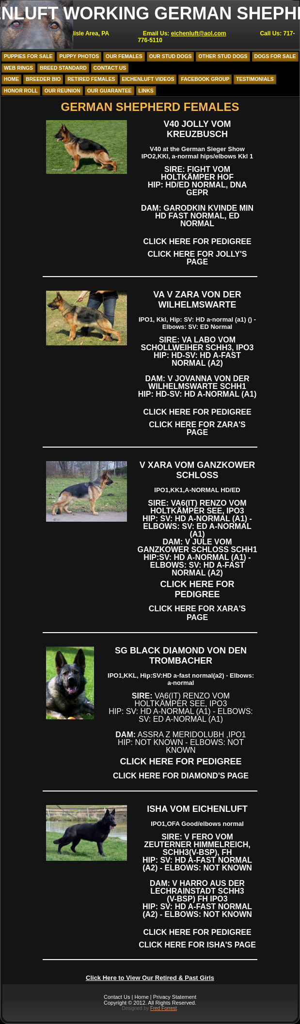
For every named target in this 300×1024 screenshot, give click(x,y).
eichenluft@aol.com (198, 33)
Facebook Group (205, 79)
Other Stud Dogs (222, 56)
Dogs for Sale (275, 56)
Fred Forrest (163, 1008)
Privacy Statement (174, 997)
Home (11, 79)
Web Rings (18, 68)
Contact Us (110, 68)
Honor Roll (21, 90)
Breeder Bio (43, 79)
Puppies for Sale (28, 56)
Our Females (124, 56)
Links (146, 90)
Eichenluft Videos (148, 79)
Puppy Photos (79, 56)
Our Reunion (62, 90)
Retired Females (91, 79)
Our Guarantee (109, 90)
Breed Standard (63, 68)
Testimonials (254, 79)
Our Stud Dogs (170, 56)
